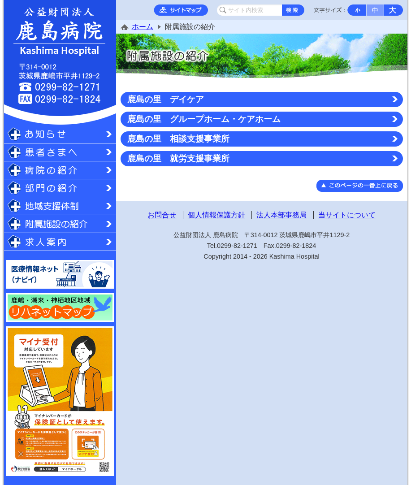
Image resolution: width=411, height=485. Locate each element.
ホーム (142, 26)
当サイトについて (347, 215)
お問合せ (161, 215)
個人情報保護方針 (216, 215)
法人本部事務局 (281, 215)
